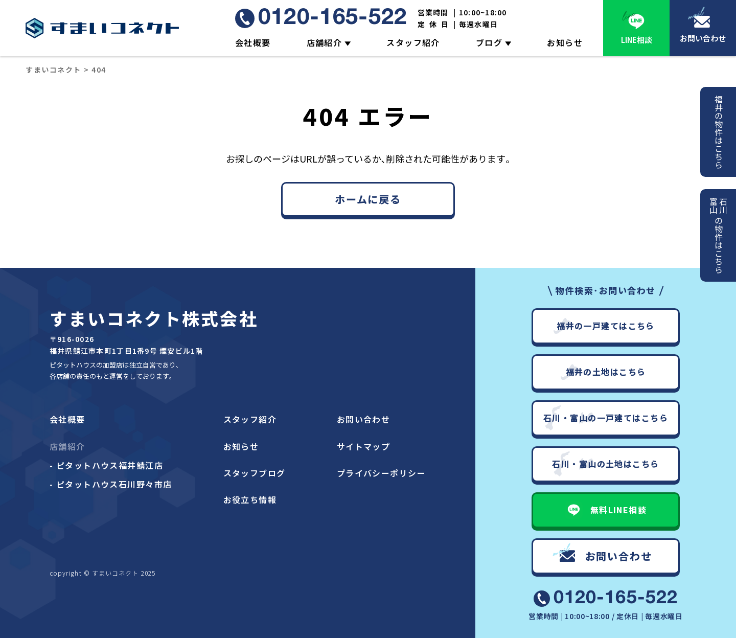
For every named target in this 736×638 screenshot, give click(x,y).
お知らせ (565, 42)
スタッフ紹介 (413, 42)
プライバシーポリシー (381, 473)
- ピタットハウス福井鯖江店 (106, 465)
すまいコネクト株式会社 (154, 318)
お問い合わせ (703, 38)
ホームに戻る (368, 199)
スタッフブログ (254, 473)
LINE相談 (636, 39)
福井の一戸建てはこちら (606, 326)
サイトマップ (363, 446)
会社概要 (253, 42)
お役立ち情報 (250, 499)
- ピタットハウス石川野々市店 (111, 484)
